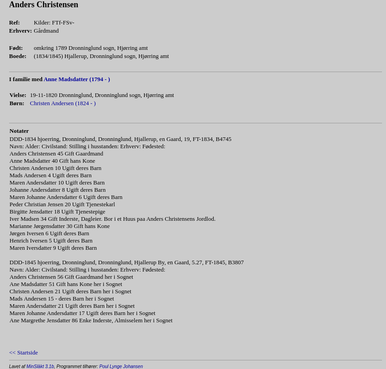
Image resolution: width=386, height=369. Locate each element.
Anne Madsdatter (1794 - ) (77, 79)
